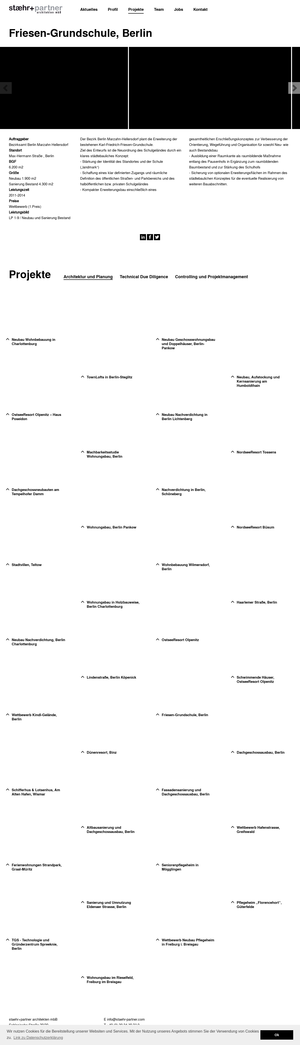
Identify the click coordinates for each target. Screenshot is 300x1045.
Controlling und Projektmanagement (211, 277)
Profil (113, 9)
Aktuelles (89, 9)
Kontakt (200, 9)
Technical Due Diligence (144, 277)
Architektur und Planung (88, 277)
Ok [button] (277, 1035)
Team (159, 9)
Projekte (136, 9)
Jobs (178, 9)
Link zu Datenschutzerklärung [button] (38, 1038)
